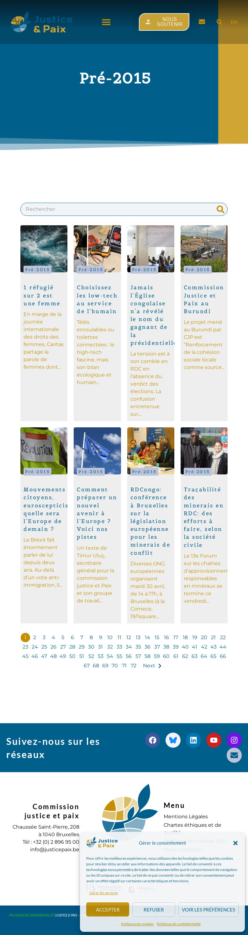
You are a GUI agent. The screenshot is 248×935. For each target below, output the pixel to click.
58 (147, 656)
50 (72, 656)
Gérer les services (103, 892)
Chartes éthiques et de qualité (192, 829)
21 (213, 637)
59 (157, 656)
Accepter (108, 909)
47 (44, 656)
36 (147, 647)
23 (25, 647)
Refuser (154, 909)
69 (105, 666)
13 (138, 637)
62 (185, 656)
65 (213, 656)
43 (213, 647)
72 (133, 666)
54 (110, 656)
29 (82, 647)
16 (166, 637)
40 (185, 647)
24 (35, 647)
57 (138, 656)
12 (128, 637)
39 (176, 647)
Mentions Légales (186, 817)
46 (34, 656)
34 (129, 647)
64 (204, 656)
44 (222, 647)
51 (81, 656)
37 (157, 647)
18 (185, 637)
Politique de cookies (137, 924)
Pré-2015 (37, 269)
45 (25, 656)
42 (204, 647)
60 (166, 656)
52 (91, 656)
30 (91, 647)
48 (53, 656)
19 (194, 637)
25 (44, 647)
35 (138, 647)
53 (100, 656)
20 (204, 637)
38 (166, 647)
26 (53, 647)
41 (194, 647)
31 (100, 647)
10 (110, 637)
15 (157, 637)
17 (175, 637)
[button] (235, 843)
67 (87, 666)
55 (119, 656)
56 (129, 656)
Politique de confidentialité (179, 924)
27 (63, 647)
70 (115, 666)
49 (63, 656)
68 (96, 666)
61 (175, 656)
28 (72, 647)
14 (147, 637)
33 (119, 647)
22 (223, 637)
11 (119, 637)
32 (110, 647)
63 (195, 656)
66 (223, 656)
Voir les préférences (208, 909)
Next (149, 666)
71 (124, 666)
